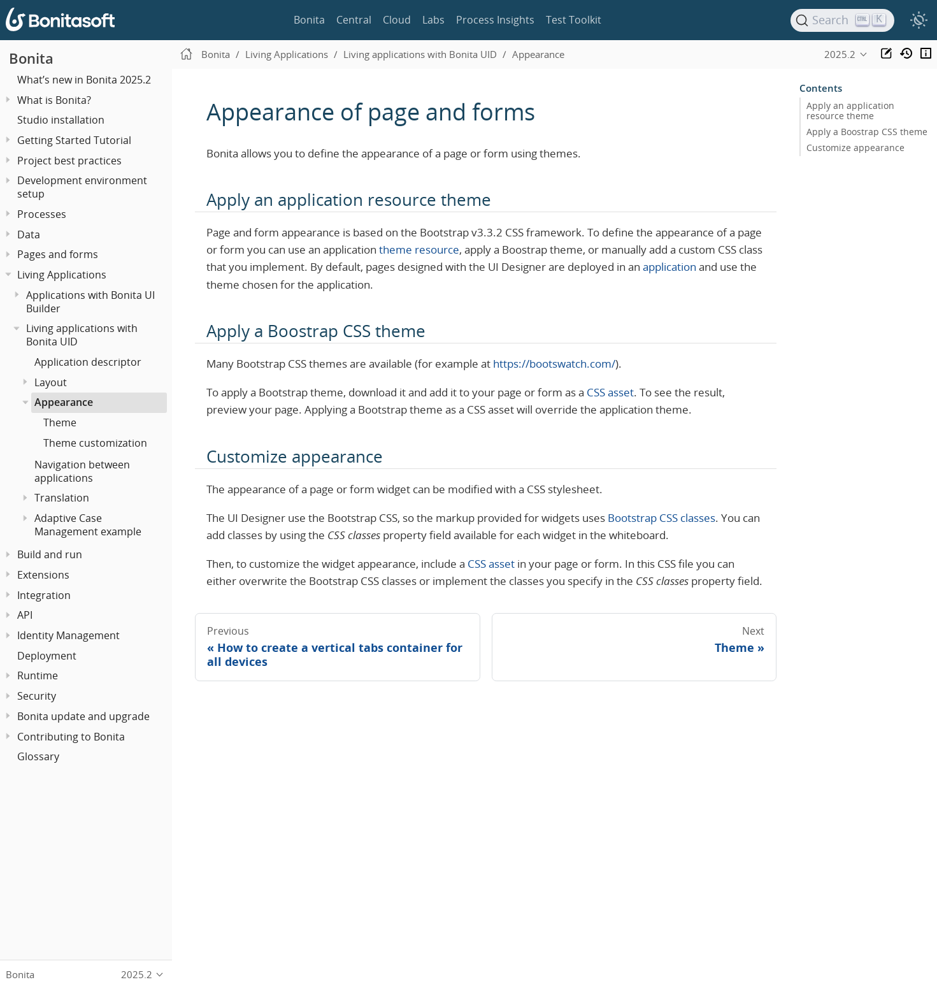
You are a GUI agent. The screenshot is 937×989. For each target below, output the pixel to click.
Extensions (43, 575)
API (24, 615)
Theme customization (95, 443)
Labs (433, 20)
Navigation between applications (82, 471)
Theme (59, 422)
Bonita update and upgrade (83, 716)
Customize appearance (855, 148)
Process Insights (495, 20)
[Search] (842, 20)
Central (353, 20)
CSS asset (610, 392)
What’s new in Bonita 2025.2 (84, 80)
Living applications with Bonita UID (82, 335)
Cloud (397, 20)
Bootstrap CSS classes (661, 517)
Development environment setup (82, 187)
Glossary (38, 756)
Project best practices (69, 161)
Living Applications (61, 275)
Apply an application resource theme (850, 111)
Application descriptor (87, 362)
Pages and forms (57, 254)
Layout (50, 382)
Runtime (37, 675)
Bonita (309, 20)
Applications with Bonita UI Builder (90, 301)
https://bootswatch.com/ (554, 363)
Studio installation (60, 120)
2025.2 (839, 54)
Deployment (46, 656)
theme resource (419, 249)
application (669, 266)
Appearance (63, 402)
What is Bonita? (54, 100)
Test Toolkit (573, 20)
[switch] (918, 20)
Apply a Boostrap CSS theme (866, 132)
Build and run (49, 554)
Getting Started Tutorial (74, 140)
